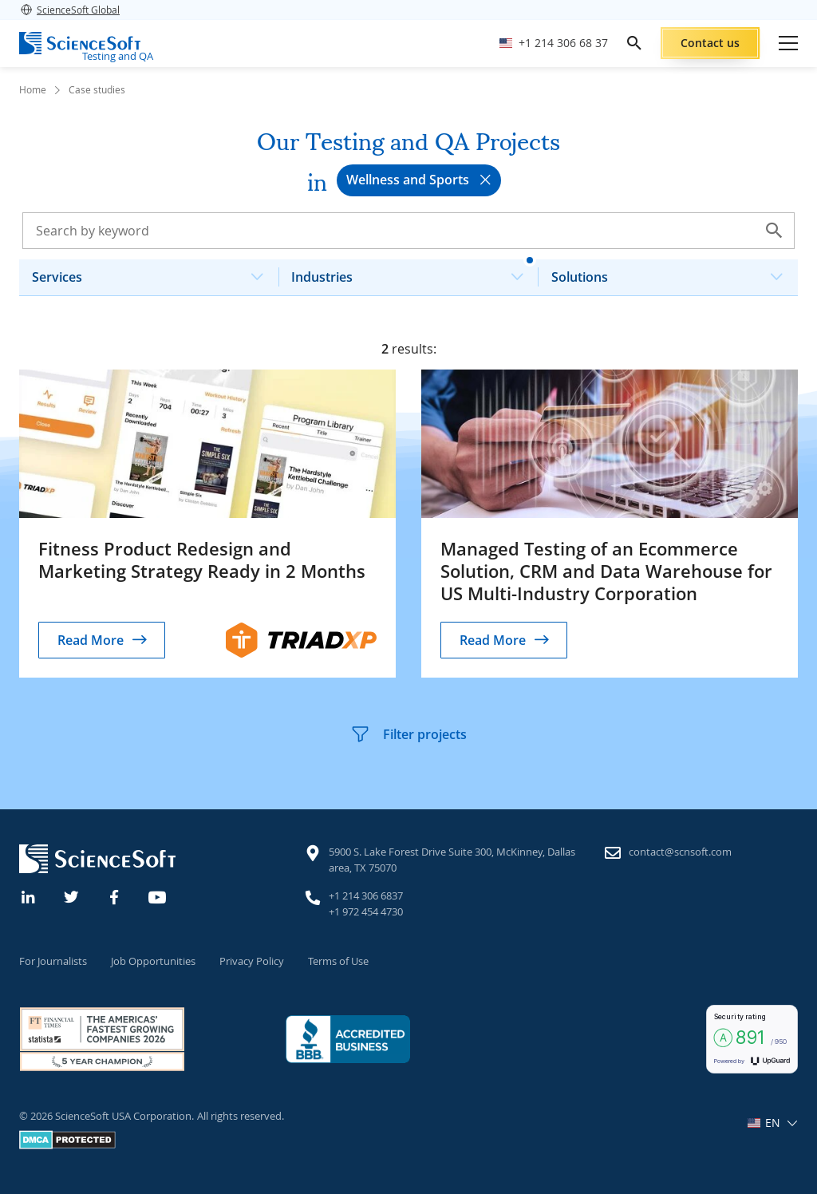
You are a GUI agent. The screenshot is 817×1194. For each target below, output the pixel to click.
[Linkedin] (28, 895)
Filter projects (408, 734)
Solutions (673, 273)
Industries (413, 273)
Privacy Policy (251, 961)
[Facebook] (114, 895)
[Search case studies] (408, 230)
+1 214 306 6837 (366, 895)
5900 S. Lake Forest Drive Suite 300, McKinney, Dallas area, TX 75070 (452, 859)
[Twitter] (71, 895)
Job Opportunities (153, 961)
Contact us (710, 42)
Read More (90, 640)
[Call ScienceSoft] (553, 43)
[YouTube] (158, 895)
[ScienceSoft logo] (79, 43)
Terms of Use (338, 961)
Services (154, 273)
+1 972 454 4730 (366, 911)
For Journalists (53, 961)
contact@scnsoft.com (680, 851)
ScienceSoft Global (69, 9)
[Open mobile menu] (788, 43)
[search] (634, 43)
